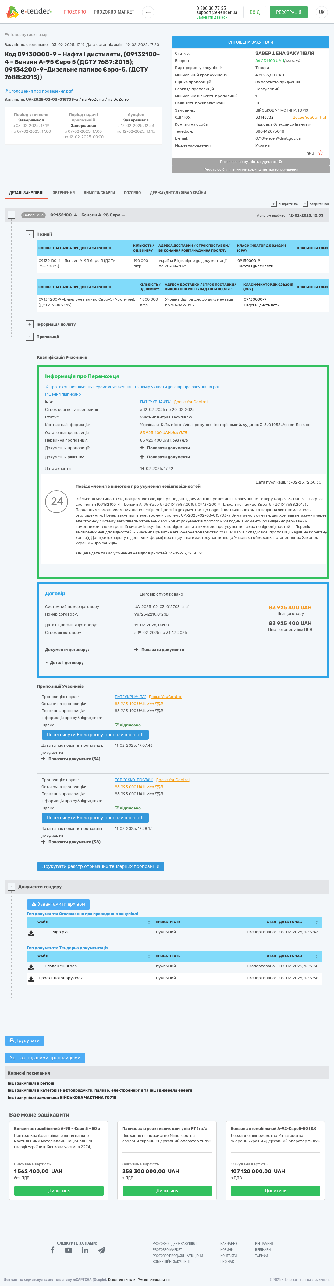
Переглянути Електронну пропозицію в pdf (95, 734)
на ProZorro (93, 99)
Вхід (255, 12)
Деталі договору (64, 662)
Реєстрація (288, 12)
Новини (226, 1250)
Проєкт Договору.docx (61, 978)
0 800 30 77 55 (211, 8)
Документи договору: (67, 649)
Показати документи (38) (71, 842)
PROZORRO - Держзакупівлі (175, 1244)
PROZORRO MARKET (114, 12)
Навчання (228, 1244)
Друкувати (25, 1040)
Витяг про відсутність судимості (251, 162)
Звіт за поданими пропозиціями (45, 1058)
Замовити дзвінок (212, 17)
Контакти (228, 1256)
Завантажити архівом (58, 904)
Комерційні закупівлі (171, 1262)
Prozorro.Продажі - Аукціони (178, 1256)
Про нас (227, 1262)
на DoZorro (118, 99)
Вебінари (263, 1250)
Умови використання (154, 1279)
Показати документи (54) (70, 759)
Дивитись (59, 1190)
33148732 (264, 117)
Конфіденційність (121, 1279)
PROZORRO (75, 12)
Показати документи (165, 448)
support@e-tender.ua (217, 12)
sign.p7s (61, 932)
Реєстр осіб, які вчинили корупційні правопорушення (251, 169)
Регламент (264, 1244)
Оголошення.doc (61, 966)
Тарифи (261, 1256)
